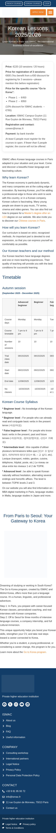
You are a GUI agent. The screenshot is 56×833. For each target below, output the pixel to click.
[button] (50, 12)
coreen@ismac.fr (15, 128)
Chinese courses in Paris (32, 220)
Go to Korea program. (35, 652)
